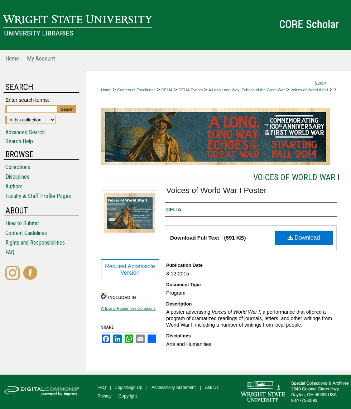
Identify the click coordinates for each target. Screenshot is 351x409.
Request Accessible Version (130, 269)
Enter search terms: (27, 100)
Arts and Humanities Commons (128, 308)
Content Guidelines (26, 233)
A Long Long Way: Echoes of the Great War (246, 90)
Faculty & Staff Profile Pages (38, 196)
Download (304, 238)
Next (319, 83)
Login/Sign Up (128, 387)
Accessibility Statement (174, 387)
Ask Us (211, 387)
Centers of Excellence (136, 90)
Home (106, 90)
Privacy (104, 396)
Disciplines (17, 176)
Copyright (128, 396)
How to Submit (22, 223)
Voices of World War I (309, 90)
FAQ (9, 252)
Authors (14, 186)
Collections (17, 167)
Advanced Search (25, 132)
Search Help (19, 141)
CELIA (167, 90)
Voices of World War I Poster (216, 190)
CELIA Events (190, 90)
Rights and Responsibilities (35, 242)
